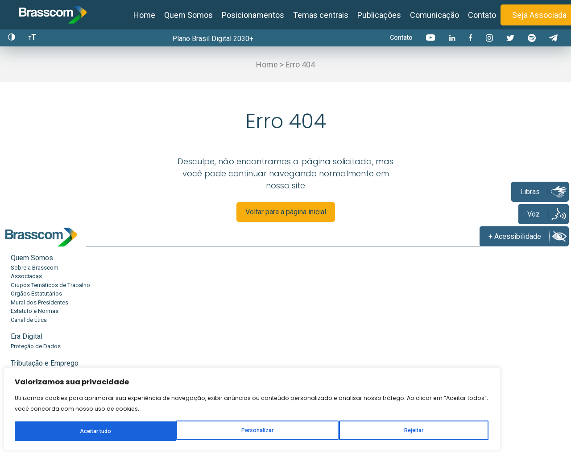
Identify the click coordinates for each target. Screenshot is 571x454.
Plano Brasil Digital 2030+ (215, 38)
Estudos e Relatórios (411, 307)
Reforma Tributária (221, 315)
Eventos (488, 333)
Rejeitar (117, 417)
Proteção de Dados (129, 307)
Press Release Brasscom (510, 324)
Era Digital (120, 297)
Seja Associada (539, 15)
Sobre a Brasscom (34, 307)
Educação (306, 297)
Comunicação (434, 15)
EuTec (298, 315)
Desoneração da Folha (227, 307)
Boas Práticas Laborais (227, 324)
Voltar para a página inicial (285, 219)
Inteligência (402, 297)
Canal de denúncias (496, 399)
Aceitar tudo (173, 417)
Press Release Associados (512, 315)
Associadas (26, 315)
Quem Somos (188, 15)
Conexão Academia (409, 315)
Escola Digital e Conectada (325, 324)
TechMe (301, 307)
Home (144, 15)
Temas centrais (320, 15)
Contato (482, 15)
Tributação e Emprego (231, 297)
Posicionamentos (253, 15)
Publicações (379, 15)
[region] (116, 378)
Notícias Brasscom (502, 307)
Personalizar (60, 417)
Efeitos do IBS (309, 333)
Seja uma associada (368, 398)
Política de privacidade (357, 442)
